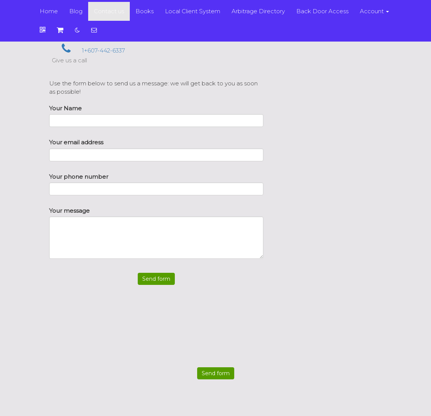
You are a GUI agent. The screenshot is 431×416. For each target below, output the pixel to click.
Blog (75, 11)
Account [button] (374, 11)
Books (144, 11)
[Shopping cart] (60, 30)
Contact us (109, 11)
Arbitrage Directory (258, 11)
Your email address (76, 142)
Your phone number (78, 176)
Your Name (65, 108)
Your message (69, 210)
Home (49, 11)
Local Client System (192, 11)
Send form (156, 278)
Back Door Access (322, 11)
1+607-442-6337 (88, 50)
